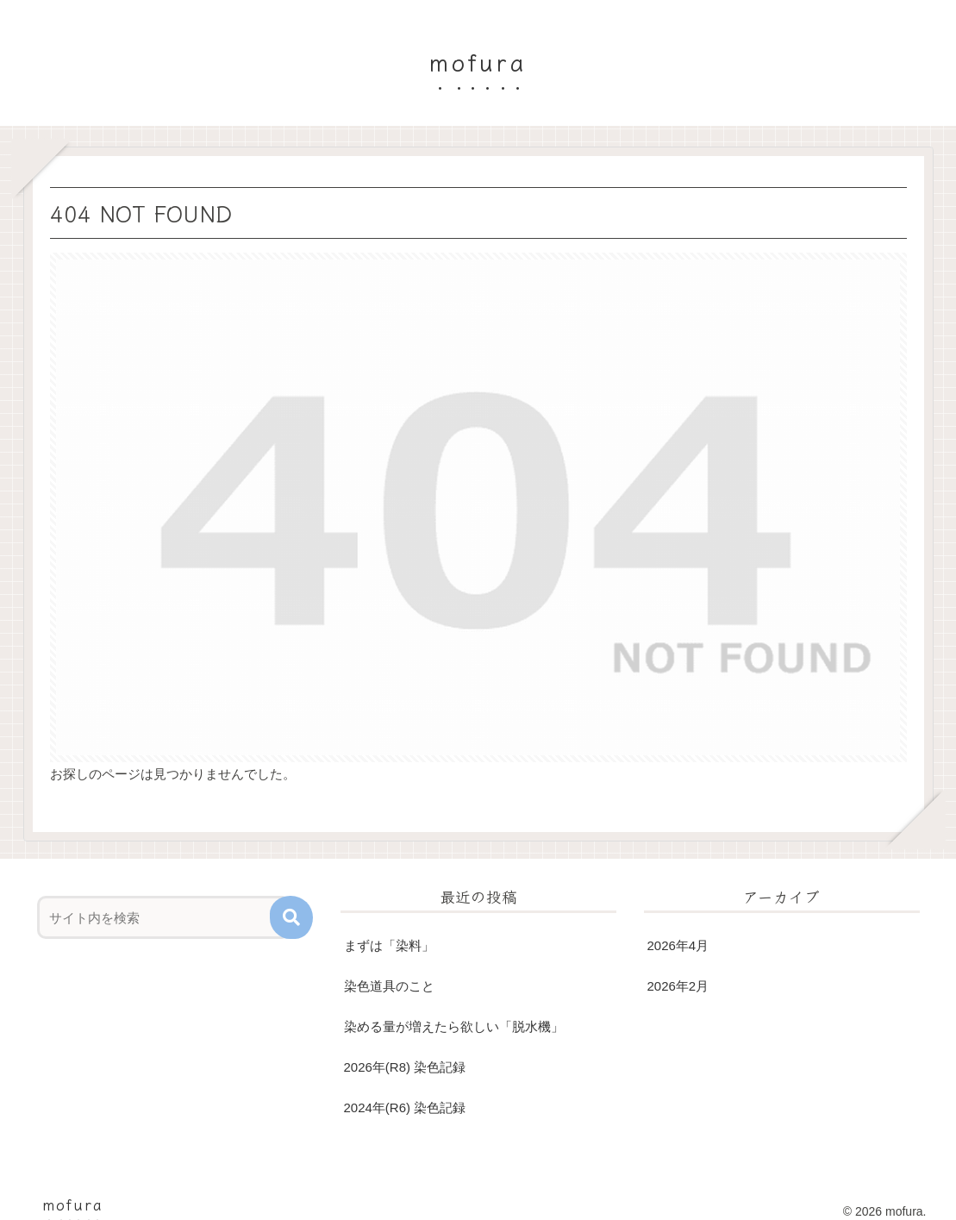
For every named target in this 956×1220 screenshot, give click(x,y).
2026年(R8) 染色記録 (405, 1067)
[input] (164, 917)
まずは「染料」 (389, 945)
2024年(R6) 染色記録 (405, 1107)
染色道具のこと (389, 986)
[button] (291, 917)
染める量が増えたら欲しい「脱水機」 (454, 1026)
